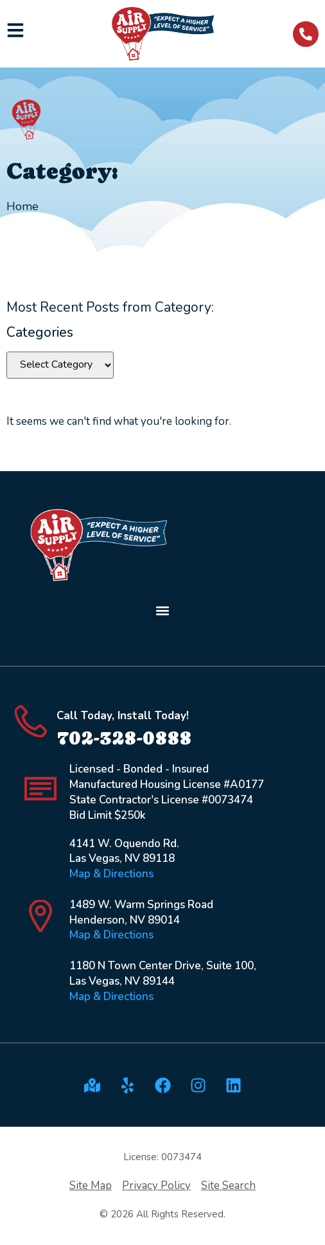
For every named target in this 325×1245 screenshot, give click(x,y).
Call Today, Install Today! (123, 715)
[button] (162, 610)
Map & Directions (111, 873)
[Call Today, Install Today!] (31, 721)
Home (22, 206)
